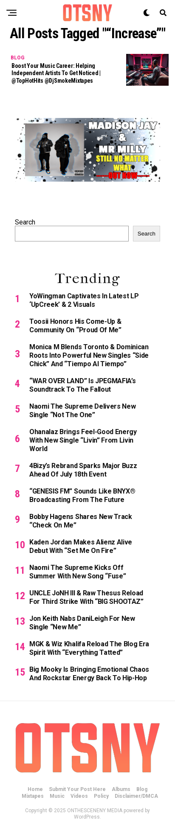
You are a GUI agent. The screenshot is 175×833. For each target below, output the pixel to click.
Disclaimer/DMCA (136, 796)
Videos (79, 796)
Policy (101, 796)
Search (25, 222)
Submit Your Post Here (77, 789)
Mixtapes (33, 796)
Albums (121, 789)
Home (35, 789)
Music (57, 796)
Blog (141, 789)
